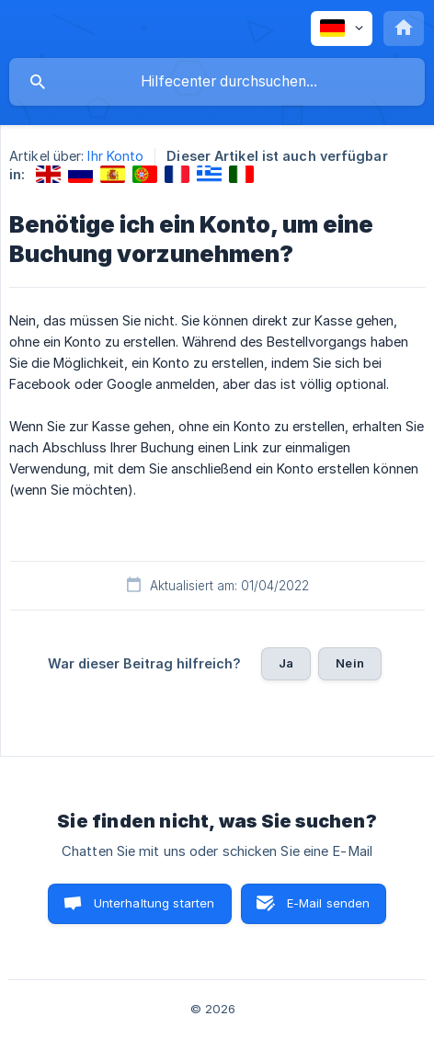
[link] (48, 174)
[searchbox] (217, 82)
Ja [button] (286, 663)
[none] (341, 28)
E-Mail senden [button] (329, 903)
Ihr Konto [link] (115, 156)
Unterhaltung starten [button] (154, 903)
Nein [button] (350, 663)
